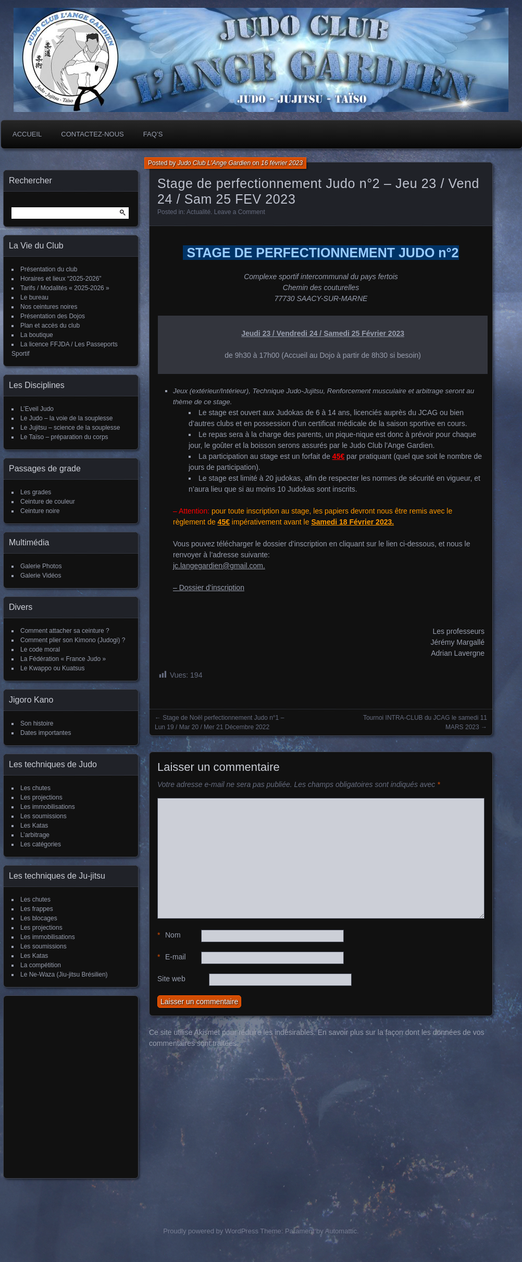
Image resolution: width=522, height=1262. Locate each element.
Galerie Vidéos (40, 575)
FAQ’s (153, 134)
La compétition (40, 965)
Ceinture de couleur (47, 501)
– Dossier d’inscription (208, 587)
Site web (171, 978)
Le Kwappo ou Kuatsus (52, 668)
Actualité (198, 212)
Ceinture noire (39, 511)
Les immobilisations (47, 806)
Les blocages (38, 918)
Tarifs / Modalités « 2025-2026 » (64, 288)
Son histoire (36, 723)
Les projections (41, 797)
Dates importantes (45, 732)
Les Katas (34, 825)
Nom (169, 935)
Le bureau (34, 297)
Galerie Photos (40, 566)
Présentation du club (48, 269)
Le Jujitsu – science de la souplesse (70, 427)
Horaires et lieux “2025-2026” (60, 278)
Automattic (341, 1231)
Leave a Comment (239, 212)
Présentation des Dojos (52, 316)
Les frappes (36, 909)
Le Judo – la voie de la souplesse (66, 418)
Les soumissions (43, 816)
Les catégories (40, 844)
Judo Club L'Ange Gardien (214, 163)
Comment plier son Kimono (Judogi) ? (72, 640)
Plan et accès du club (50, 325)
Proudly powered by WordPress (210, 1231)
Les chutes (35, 788)
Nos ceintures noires (48, 306)
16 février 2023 (282, 163)
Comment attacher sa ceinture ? (64, 630)
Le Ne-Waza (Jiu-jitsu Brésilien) (64, 974)
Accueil (27, 134)
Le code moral (40, 649)
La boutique (36, 335)
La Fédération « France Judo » (63, 659)
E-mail (171, 957)
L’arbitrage (34, 835)
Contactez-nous (92, 134)
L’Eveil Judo (37, 409)
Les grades (35, 492)
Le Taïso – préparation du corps (64, 437)
